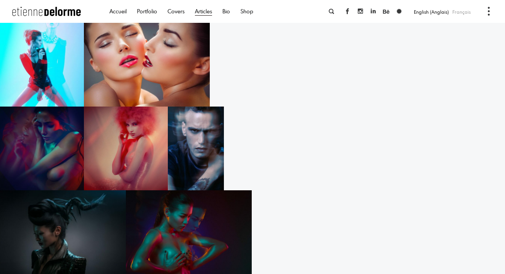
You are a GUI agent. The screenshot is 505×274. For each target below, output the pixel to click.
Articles (203, 11)
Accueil (118, 11)
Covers (176, 11)
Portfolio (147, 11)
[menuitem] (432, 11)
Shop (246, 11)
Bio (226, 11)
